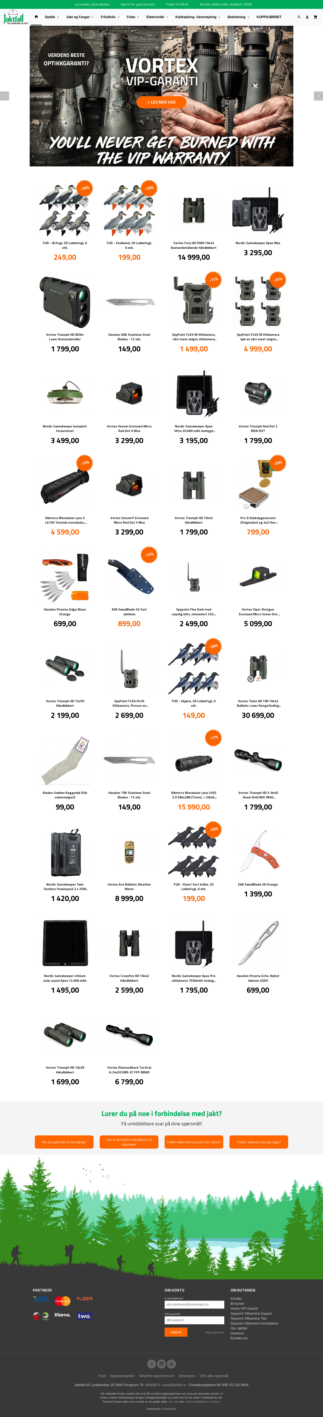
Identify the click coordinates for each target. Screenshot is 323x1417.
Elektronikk (155, 17)
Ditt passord (172, 1313)
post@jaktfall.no (174, 1385)
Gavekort (237, 1333)
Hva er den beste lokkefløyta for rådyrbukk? (129, 1142)
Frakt (102, 1375)
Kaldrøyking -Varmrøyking (196, 17)
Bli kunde (237, 1303)
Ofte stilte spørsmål (214, 1375)
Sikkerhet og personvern (157, 1375)
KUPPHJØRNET (269, 17)
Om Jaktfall (239, 1328)
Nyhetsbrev (187, 1375)
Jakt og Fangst (78, 17)
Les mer (174, 1401)
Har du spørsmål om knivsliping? (64, 1141)
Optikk (50, 17)
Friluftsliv (108, 17)
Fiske (131, 17)
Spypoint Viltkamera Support (251, 1313)
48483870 (152, 1385)
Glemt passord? (214, 1332)
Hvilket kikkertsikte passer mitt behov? (194, 1141)
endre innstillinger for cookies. (202, 1401)
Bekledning (236, 17)
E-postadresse (174, 1298)
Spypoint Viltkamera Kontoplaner (255, 1323)
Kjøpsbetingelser (122, 1375)
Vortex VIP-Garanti (244, 1308)
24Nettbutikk (169, 1408)
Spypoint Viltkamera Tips (249, 1318)
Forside (236, 1298)
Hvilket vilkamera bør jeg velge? (259, 1141)
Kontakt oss (239, 1338)
